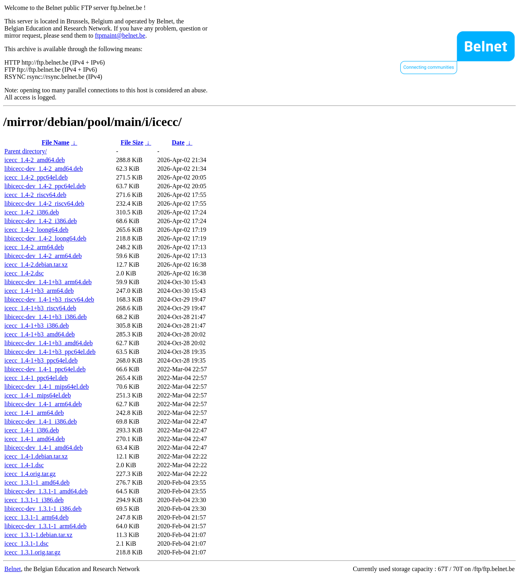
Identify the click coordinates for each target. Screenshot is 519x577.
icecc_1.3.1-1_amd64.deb (37, 482)
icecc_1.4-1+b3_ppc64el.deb (41, 360)
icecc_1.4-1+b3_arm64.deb (39, 290)
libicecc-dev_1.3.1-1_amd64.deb (45, 491)
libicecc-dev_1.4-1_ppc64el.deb (45, 369)
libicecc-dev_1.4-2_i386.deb (40, 221)
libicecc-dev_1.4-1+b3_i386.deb (45, 316)
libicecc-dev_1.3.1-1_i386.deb (43, 508)
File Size (132, 142)
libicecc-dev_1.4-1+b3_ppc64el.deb (49, 351)
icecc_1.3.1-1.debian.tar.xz (38, 534)
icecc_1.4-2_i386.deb (31, 212)
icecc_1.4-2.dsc (24, 273)
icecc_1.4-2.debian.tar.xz (36, 264)
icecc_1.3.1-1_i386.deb (34, 500)
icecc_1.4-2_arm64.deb (34, 247)
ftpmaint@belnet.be (120, 35)
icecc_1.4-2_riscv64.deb (35, 194)
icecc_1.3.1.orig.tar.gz (32, 552)
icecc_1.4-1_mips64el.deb (37, 395)
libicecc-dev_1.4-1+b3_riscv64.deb (49, 299)
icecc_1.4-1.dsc (24, 465)
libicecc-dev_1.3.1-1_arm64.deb (45, 526)
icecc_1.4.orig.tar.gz (30, 473)
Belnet (12, 569)
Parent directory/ (25, 151)
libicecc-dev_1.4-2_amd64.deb (43, 168)
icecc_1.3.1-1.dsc (26, 543)
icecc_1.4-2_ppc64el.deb (36, 177)
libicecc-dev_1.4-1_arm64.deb (43, 404)
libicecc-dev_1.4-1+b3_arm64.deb (48, 282)
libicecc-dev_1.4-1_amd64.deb (43, 447)
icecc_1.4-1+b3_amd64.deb (39, 334)
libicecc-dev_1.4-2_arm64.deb (43, 255)
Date (178, 142)
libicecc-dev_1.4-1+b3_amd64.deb (48, 343)
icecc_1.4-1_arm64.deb (34, 412)
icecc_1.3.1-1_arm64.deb (36, 517)
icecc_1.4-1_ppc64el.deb (36, 377)
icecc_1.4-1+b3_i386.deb (36, 325)
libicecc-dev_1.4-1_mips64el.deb (46, 386)
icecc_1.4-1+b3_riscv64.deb (40, 308)
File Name (55, 142)
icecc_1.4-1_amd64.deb (34, 439)
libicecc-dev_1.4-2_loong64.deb (45, 238)
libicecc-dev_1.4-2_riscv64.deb (44, 203)
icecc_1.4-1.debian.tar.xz (36, 456)
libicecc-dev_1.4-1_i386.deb (40, 421)
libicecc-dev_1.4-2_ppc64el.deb (45, 186)
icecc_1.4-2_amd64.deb (34, 160)
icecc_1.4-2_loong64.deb (36, 229)
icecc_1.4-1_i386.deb (31, 430)
